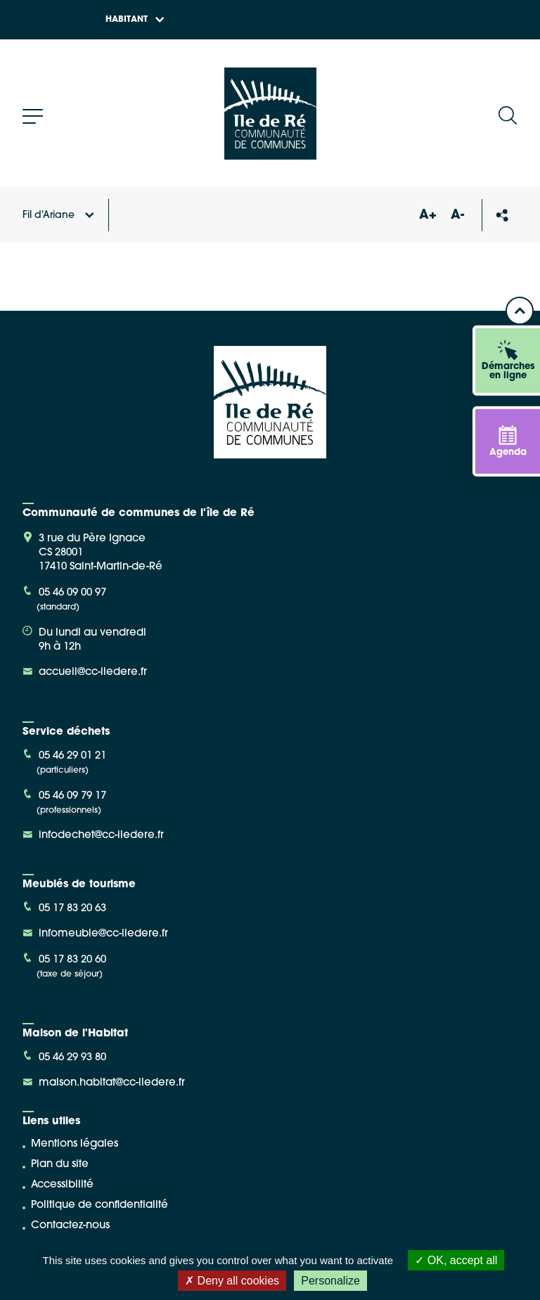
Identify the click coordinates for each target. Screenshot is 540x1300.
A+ (427, 215)
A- (457, 215)
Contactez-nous (70, 1226)
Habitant (135, 19)
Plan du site (60, 1164)
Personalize (330, 1281)
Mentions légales (74, 1144)
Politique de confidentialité (99, 1205)
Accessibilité (62, 1185)
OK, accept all (456, 1260)
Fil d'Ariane (58, 215)
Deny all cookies (232, 1281)
